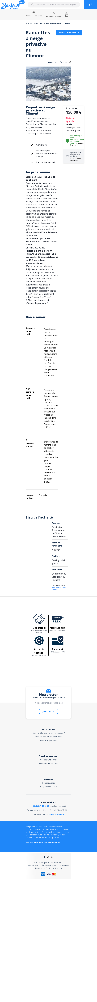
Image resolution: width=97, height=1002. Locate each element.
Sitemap (58, 868)
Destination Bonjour (44, 868)
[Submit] (33, 4)
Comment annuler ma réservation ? (48, 736)
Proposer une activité (48, 760)
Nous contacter (75, 159)
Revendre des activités (48, 763)
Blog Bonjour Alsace (48, 786)
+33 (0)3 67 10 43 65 (40, 806)
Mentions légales (60, 865)
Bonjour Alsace (48, 783)
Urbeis (36, 23)
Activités (29, 23)
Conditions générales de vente (47, 862)
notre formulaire (56, 814)
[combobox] (54, 4)
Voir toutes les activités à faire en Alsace (45, 842)
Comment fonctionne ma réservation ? (48, 733)
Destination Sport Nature (59, 589)
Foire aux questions (48, 740)
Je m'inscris (48, 711)
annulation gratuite (76, 143)
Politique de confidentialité (39, 865)
